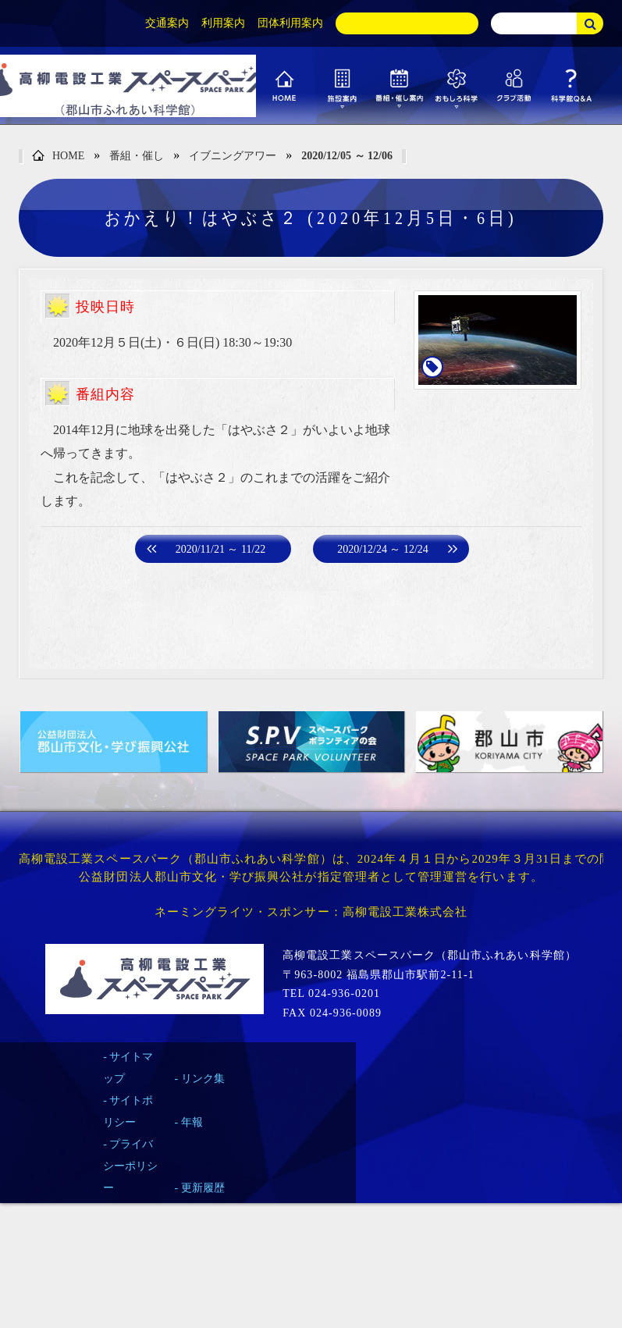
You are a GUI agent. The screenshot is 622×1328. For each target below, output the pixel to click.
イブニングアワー (232, 156)
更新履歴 (203, 1188)
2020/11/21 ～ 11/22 (221, 549)
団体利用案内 (290, 23)
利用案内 (223, 23)
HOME (58, 156)
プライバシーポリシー (130, 1166)
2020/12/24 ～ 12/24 (382, 549)
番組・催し (136, 156)
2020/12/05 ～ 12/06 (347, 156)
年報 (192, 1122)
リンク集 (203, 1078)
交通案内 (167, 23)
